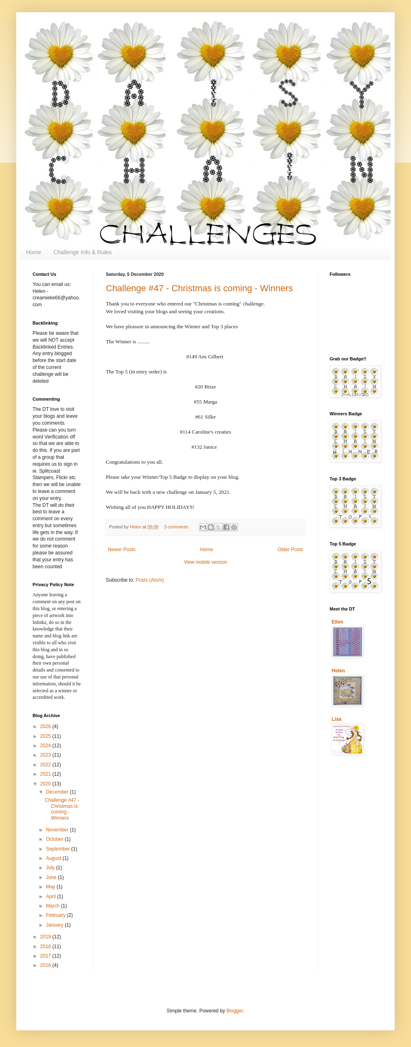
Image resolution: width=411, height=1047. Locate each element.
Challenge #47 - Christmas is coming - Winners (199, 288)
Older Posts (290, 549)
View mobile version (205, 562)
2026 (46, 726)
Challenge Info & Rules (82, 252)
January (55, 925)
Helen (338, 671)
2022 (46, 765)
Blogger (234, 1011)
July (51, 867)
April (51, 896)
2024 (46, 745)
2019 (46, 937)
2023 (46, 755)
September (58, 849)
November (58, 830)
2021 (46, 774)
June (52, 877)
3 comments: (177, 526)
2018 (46, 946)
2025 (46, 736)
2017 (46, 956)
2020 (46, 784)
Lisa (336, 719)
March (53, 906)
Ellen (337, 622)
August (54, 858)
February (56, 915)
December (58, 792)
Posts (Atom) (150, 580)
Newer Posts (122, 549)
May (51, 887)
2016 (46, 965)
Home (33, 252)
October (55, 839)
